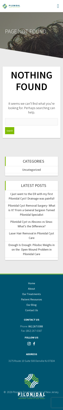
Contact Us (31, 310)
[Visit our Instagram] (29, 344)
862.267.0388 (35, 326)
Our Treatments (31, 294)
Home (31, 283)
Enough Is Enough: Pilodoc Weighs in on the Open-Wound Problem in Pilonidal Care (31, 249)
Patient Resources (31, 299)
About (31, 288)
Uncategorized (31, 170)
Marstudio (38, 396)
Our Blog (31, 304)
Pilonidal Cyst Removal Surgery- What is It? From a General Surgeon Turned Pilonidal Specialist (31, 210)
